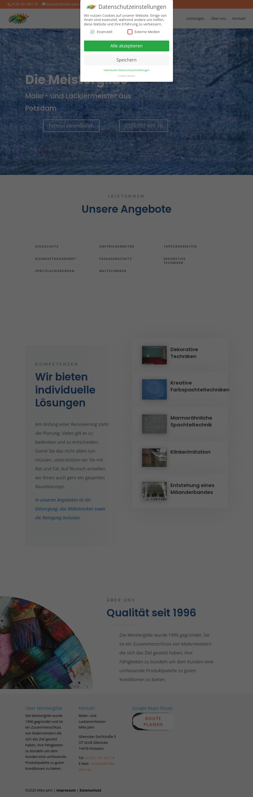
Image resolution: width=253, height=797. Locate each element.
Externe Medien (143, 30)
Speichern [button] (126, 58)
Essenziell (101, 30)
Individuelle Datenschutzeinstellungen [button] (126, 68)
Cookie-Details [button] (126, 74)
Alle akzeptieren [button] (126, 44)
